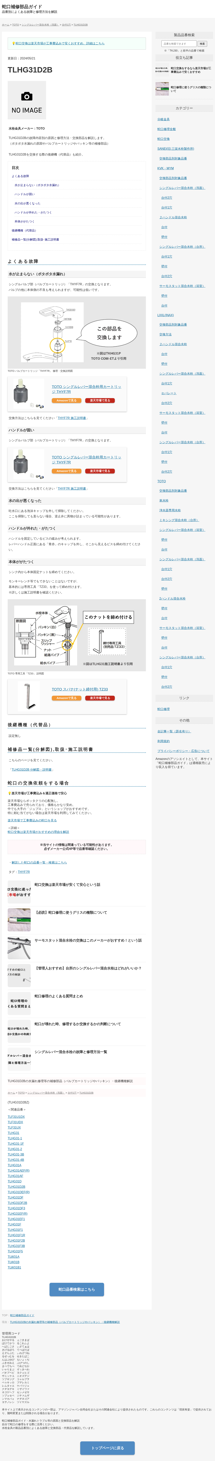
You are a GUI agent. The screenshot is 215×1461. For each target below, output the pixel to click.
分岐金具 (163, 119)
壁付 (164, 237)
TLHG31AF (15, 1176)
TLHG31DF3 (16, 1208)
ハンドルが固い (25, 194)
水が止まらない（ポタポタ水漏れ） (38, 185)
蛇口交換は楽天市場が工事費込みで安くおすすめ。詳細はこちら (60, 43)
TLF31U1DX (16, 1116)
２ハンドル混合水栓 (173, 217)
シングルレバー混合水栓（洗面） (182, 188)
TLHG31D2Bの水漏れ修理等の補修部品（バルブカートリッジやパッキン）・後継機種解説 (65, 1322)
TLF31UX (14, 1127)
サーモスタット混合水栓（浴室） (182, 286)
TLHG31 (13, 1133)
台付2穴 (166, 197)
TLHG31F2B (16, 1240)
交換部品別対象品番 (173, 158)
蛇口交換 (163, 139)
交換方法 (165, 334)
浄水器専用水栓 (170, 510)
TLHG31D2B (16, 1186)
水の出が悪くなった (28, 203)
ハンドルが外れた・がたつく (33, 212)
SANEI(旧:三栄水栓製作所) (175, 148)
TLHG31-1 (15, 1138)
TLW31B (13, 1262)
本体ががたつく (25, 221)
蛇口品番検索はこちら (77, 1289)
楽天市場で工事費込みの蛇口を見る (32, 820)
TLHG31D (15, 1181)
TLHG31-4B (16, 1159)
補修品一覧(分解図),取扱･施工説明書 (35, 239)
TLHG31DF (15, 1197)
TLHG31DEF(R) (19, 1192)
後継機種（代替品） (25, 230)
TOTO (161, 481)
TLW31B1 (14, 1267)
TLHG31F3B (16, 1246)
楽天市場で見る (100, 400)
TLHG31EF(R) (17, 1213)
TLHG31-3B (16, 1154)
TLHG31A (14, 1165)
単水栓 (164, 500)
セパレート (169, 393)
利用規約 (163, 741)
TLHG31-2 (15, 1149)
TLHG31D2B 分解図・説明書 (32, 769)
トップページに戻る (107, 1448)
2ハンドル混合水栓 (172, 598)
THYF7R (24, 872)
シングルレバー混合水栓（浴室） (182, 530)
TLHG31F (14, 1224)
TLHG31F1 (15, 1229)
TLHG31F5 (15, 1251)
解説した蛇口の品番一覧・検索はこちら (39, 862)
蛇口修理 (163, 709)
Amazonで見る (67, 400)
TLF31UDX (15, 1122)
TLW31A (13, 1256)
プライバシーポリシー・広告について (183, 751)
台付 (164, 227)
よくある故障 (20, 176)
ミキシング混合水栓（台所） (179, 520)
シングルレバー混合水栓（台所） (182, 246)
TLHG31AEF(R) (19, 1170)
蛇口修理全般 (166, 129)
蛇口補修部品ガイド (22, 6)
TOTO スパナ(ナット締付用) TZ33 (80, 689)
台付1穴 (166, 207)
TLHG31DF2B (17, 1203)
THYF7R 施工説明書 (72, 418)
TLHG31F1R (16, 1235)
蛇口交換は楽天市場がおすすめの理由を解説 (38, 832)
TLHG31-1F (16, 1143)
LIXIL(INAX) (165, 315)
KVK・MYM (165, 168)
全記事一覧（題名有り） (174, 731)
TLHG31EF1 (16, 1219)
